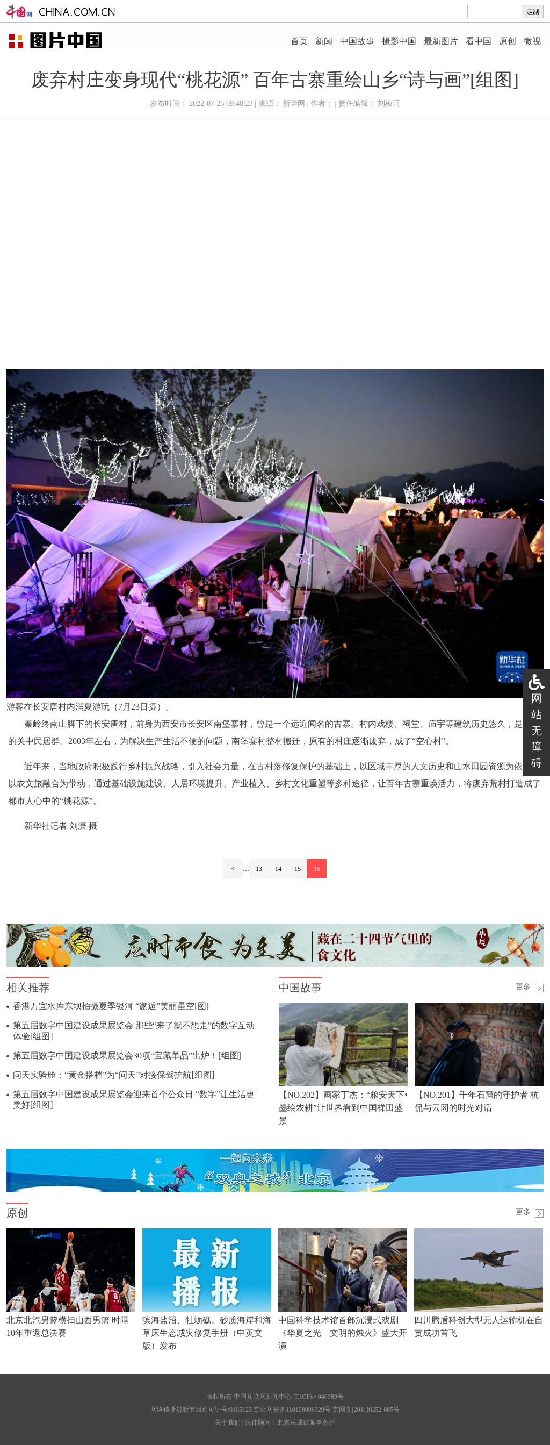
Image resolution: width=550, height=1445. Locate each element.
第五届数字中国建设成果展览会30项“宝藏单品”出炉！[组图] (127, 1055)
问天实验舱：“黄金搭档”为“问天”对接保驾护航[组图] (113, 1074)
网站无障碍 (536, 730)
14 (278, 868)
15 (297, 868)
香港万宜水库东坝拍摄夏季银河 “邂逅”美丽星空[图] (111, 1006)
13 (259, 868)
